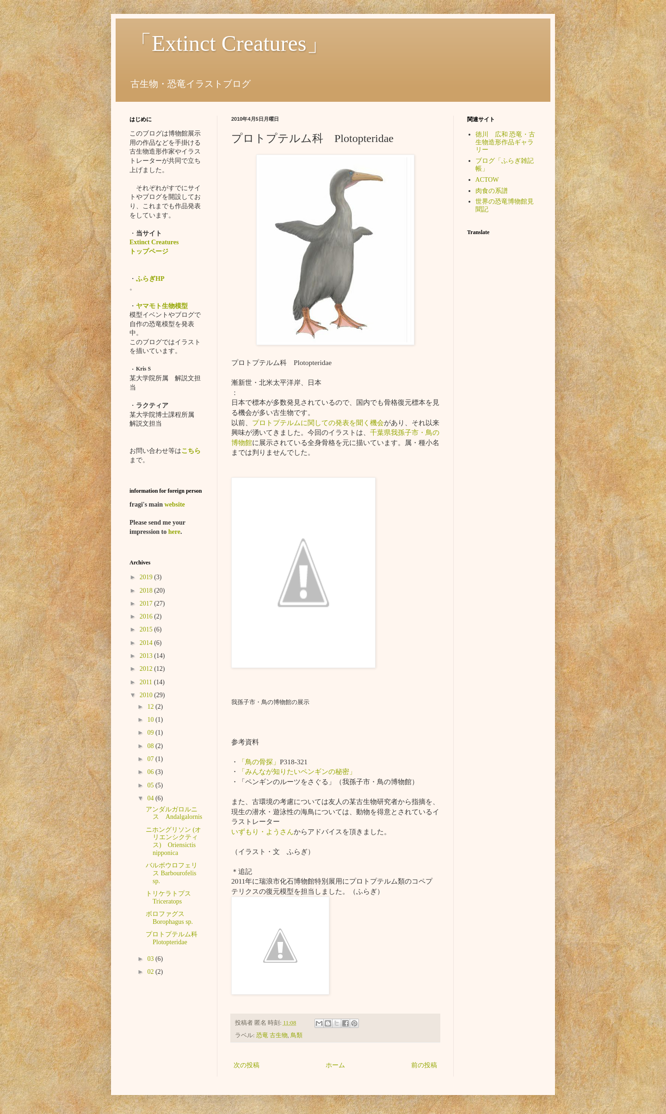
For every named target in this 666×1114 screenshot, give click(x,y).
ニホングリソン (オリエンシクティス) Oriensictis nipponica (173, 841)
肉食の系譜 (491, 190)
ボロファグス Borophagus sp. (169, 917)
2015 (147, 629)
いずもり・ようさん (262, 832)
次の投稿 (246, 1065)
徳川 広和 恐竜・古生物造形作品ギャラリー (505, 142)
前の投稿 (424, 1065)
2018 (147, 590)
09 (151, 732)
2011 (147, 682)
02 (151, 971)
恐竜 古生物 (272, 1035)
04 (151, 798)
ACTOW (487, 179)
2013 (147, 655)
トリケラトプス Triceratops (175, 897)
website (174, 504)
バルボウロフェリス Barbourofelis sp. (171, 873)
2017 (147, 603)
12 (151, 706)
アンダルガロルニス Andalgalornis (174, 813)
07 (151, 758)
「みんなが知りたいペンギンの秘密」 (297, 771)
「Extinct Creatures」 (229, 43)
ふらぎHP (150, 278)
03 (151, 958)
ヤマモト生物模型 (162, 306)
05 (151, 785)
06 (151, 771)
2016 (147, 616)
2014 (147, 642)
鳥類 (296, 1035)
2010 (147, 695)
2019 (147, 577)
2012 (147, 668)
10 (151, 719)
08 (151, 746)
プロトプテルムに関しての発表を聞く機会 (318, 423)
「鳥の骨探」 (259, 762)
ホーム (335, 1065)
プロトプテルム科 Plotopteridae (175, 938)
